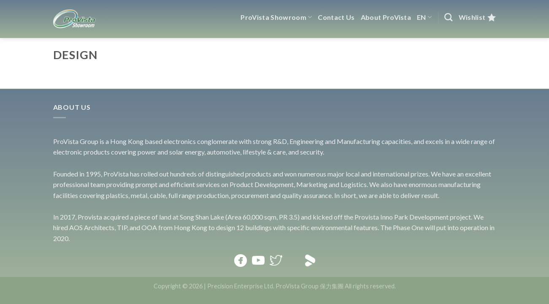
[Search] (448, 17)
